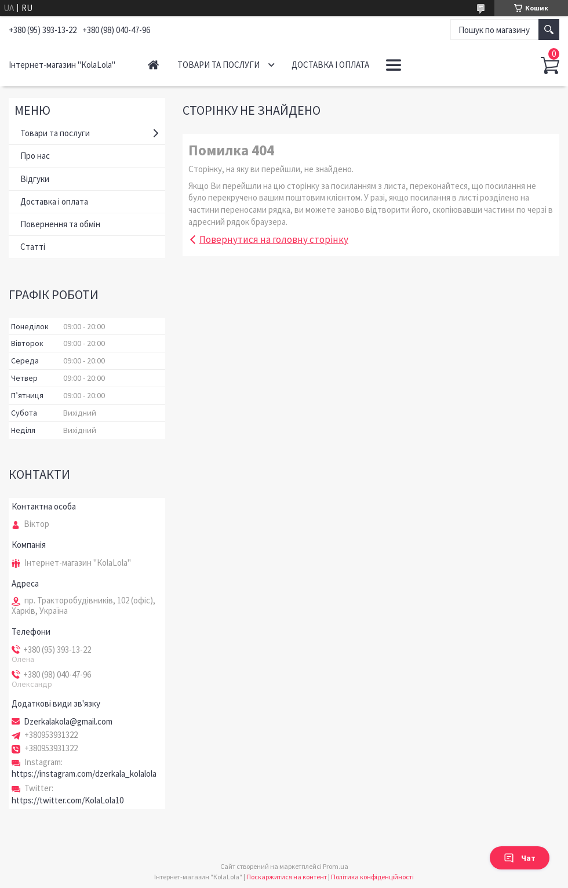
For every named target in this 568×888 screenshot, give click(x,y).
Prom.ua (335, 866)
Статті (32, 246)
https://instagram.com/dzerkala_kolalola (84, 773)
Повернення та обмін (60, 224)
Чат (520, 858)
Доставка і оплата (330, 64)
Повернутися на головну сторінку (273, 239)
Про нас (35, 155)
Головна (153, 64)
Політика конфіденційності (372, 876)
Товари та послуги (218, 64)
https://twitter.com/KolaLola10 (67, 800)
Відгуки (34, 178)
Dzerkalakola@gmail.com (68, 721)
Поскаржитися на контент (286, 876)
